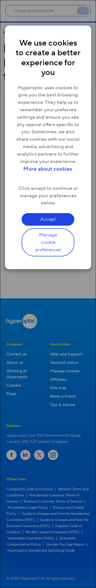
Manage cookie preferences (48, 242)
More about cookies (47, 169)
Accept (48, 219)
